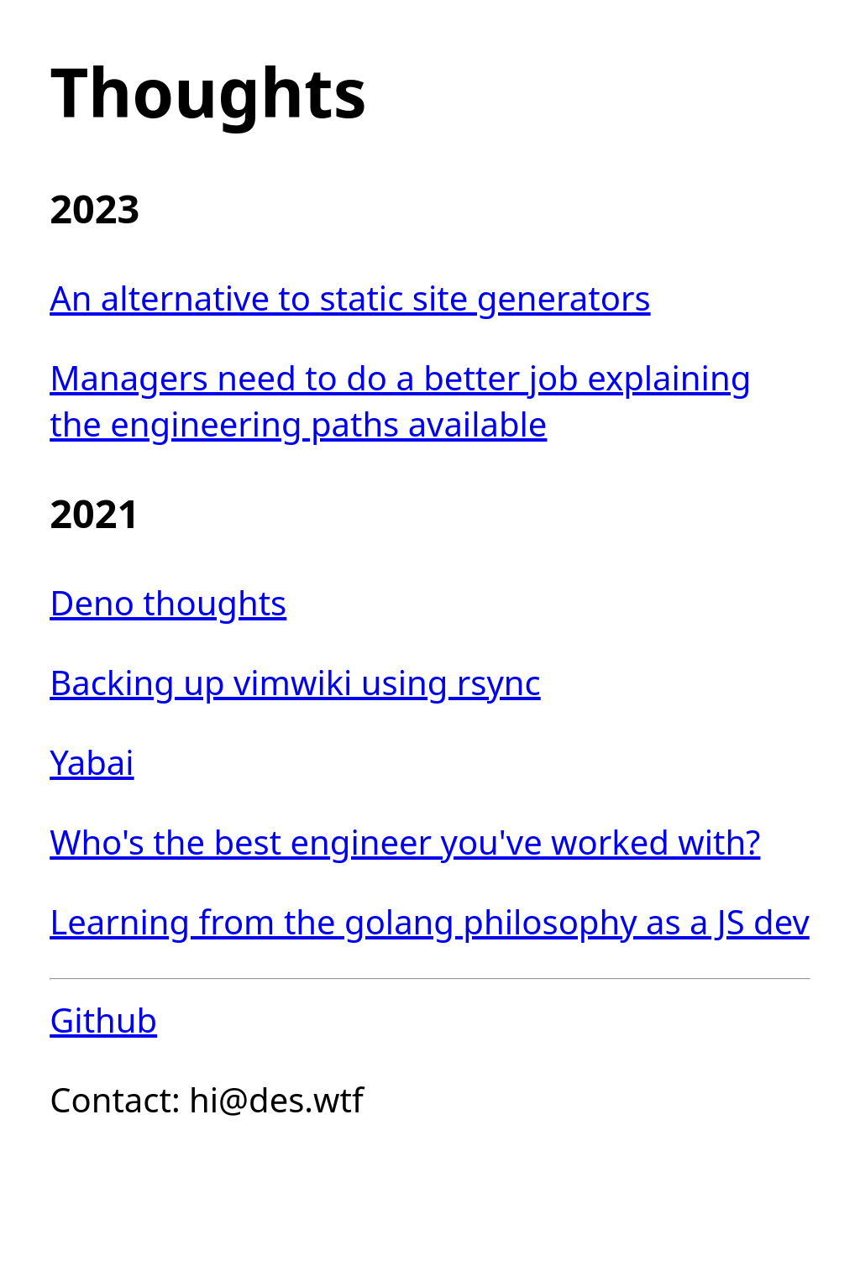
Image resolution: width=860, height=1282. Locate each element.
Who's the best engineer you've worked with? (405, 842)
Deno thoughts (168, 602)
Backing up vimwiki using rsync (295, 682)
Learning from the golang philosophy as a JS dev (430, 921)
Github (103, 1020)
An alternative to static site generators (350, 298)
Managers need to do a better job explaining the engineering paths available (400, 400)
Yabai (92, 762)
